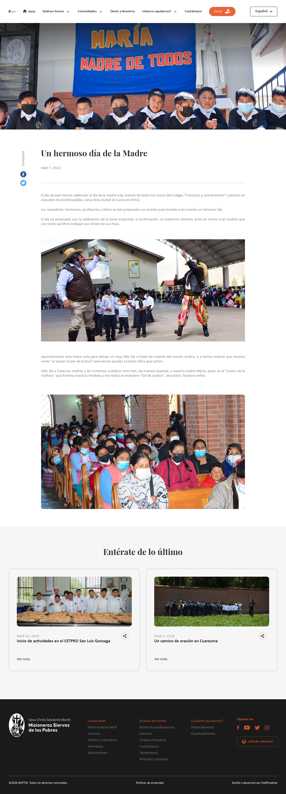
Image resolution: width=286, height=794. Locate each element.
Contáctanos (193, 11)
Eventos (145, 734)
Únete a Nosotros (122, 11)
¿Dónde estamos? (260, 741)
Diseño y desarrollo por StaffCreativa (254, 783)
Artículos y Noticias (153, 759)
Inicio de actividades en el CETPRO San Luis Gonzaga (63, 641)
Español (261, 11)
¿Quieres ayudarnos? (156, 11)
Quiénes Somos (53, 11)
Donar (222, 11)
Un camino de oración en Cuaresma (186, 641)
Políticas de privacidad (150, 783)
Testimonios (148, 753)
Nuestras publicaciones (157, 727)
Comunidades (87, 11)
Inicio (31, 11)
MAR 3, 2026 (164, 636)
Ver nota (23, 659)
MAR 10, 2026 (28, 636)
